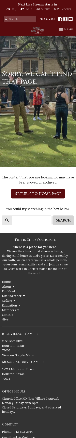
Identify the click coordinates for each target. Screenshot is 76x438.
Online (9, 300)
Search (63, 220)
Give (5, 319)
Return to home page (38, 193)
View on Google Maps (18, 355)
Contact (7, 315)
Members (11, 310)
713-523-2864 (47, 19)
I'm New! (8, 291)
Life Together (14, 296)
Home (6, 282)
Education (11, 305)
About (8, 286)
